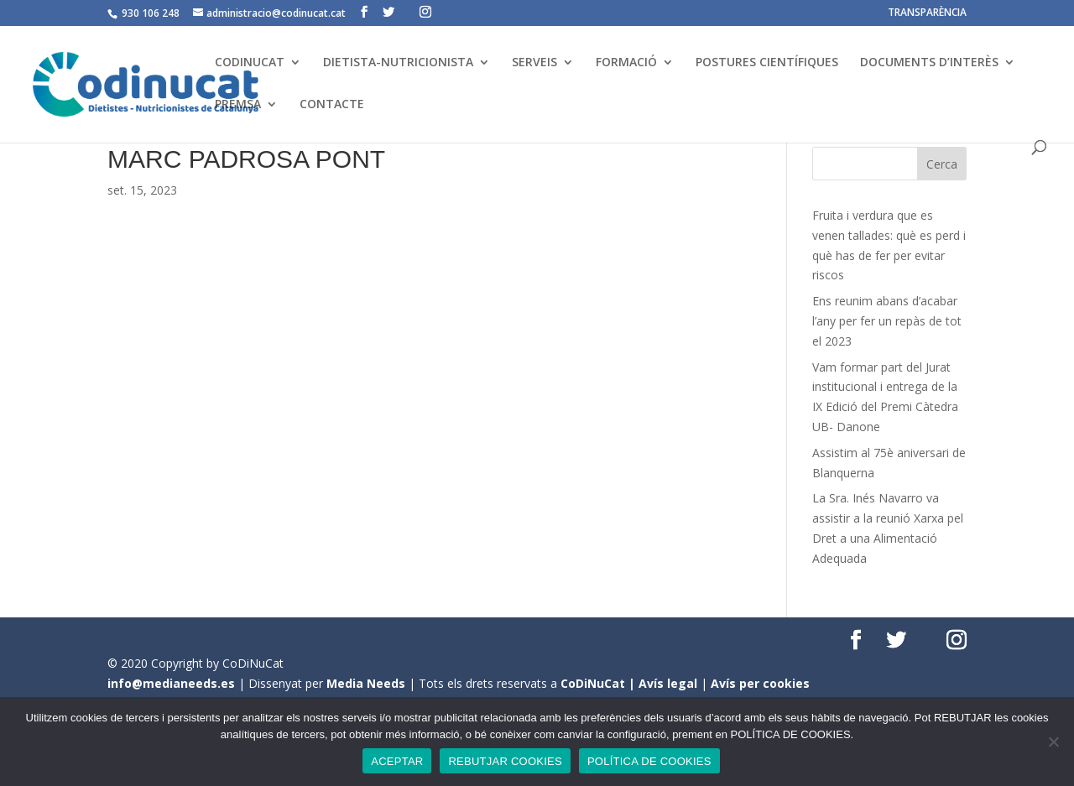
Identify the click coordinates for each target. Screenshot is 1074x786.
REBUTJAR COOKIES (504, 761)
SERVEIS (534, 63)
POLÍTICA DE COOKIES (649, 761)
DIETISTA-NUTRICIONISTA (398, 63)
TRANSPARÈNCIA (927, 13)
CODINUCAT (249, 63)
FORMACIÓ (626, 63)
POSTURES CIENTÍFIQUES (767, 63)
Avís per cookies (760, 683)
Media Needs (365, 683)
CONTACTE (332, 105)
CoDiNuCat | (599, 683)
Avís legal (668, 683)
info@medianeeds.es (171, 683)
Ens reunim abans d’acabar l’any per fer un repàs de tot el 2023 (887, 321)
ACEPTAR (397, 761)
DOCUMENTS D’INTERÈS (929, 63)
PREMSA (238, 105)
